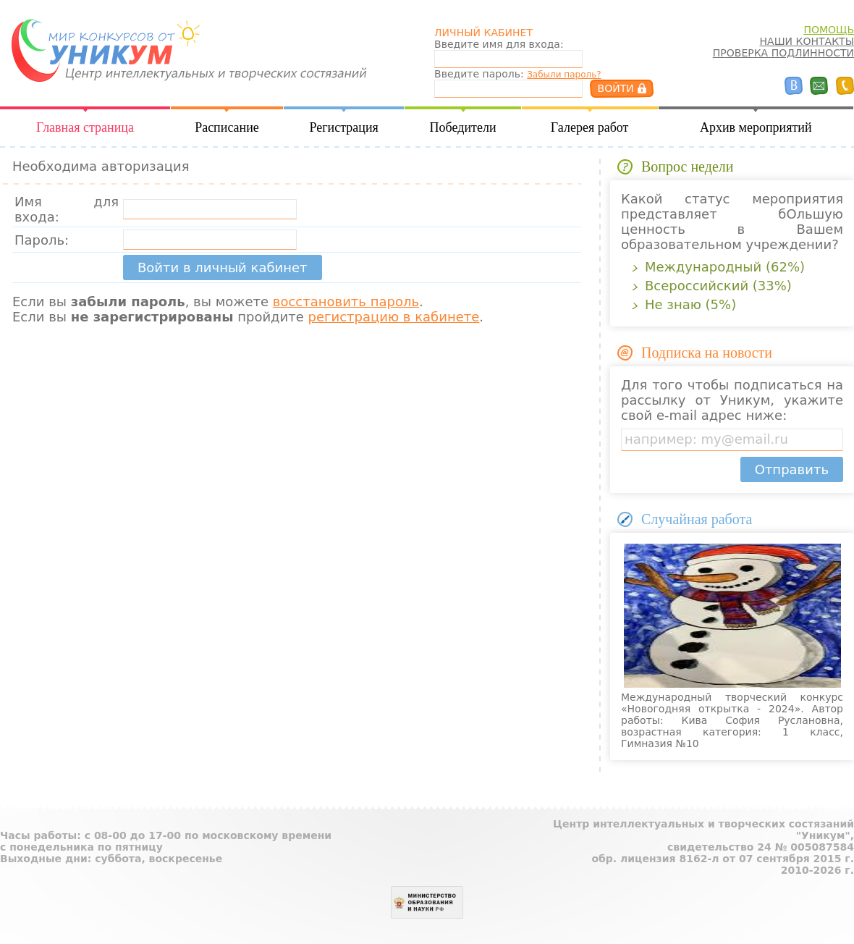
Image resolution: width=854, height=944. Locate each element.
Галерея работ (590, 127)
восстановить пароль (346, 301)
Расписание (227, 127)
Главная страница (85, 127)
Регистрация (343, 127)
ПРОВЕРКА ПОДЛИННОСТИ (783, 53)
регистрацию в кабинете (394, 316)
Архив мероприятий (756, 127)
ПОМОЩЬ (828, 29)
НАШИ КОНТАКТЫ (807, 41)
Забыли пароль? (564, 74)
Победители (463, 127)
